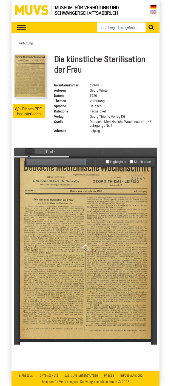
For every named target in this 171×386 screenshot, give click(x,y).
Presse (109, 375)
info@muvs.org (131, 375)
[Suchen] (121, 27)
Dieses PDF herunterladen (28, 111)
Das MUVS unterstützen (81, 375)
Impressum (25, 375)
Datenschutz (49, 375)
